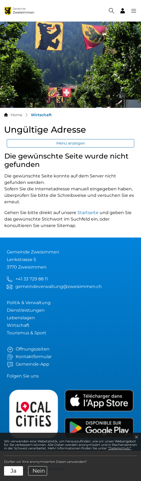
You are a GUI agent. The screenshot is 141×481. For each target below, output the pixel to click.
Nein (38, 471)
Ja (14, 471)
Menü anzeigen (70, 143)
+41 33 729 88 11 (31, 278)
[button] (131, 11)
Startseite (88, 212)
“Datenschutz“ (119, 448)
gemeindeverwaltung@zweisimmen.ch (58, 286)
